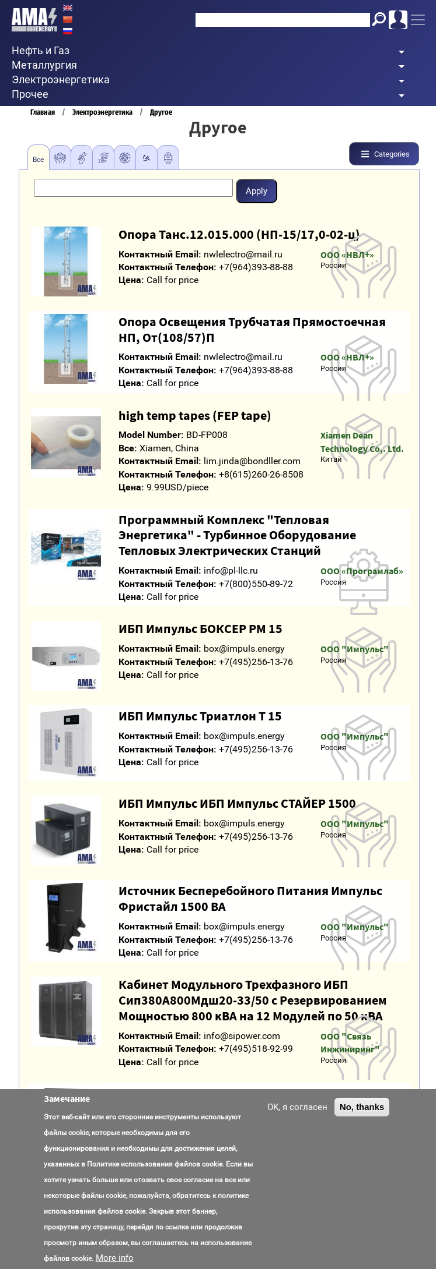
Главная (42, 112)
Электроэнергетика (102, 112)
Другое (161, 112)
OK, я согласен (297, 1113)
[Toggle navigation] (418, 19)
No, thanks (362, 1113)
